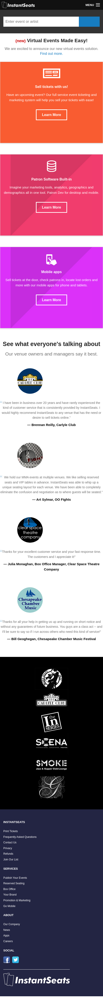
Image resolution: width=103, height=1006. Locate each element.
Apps (6, 935)
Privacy (7, 848)
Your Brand (10, 894)
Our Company (11, 924)
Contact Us (9, 842)
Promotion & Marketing (16, 900)
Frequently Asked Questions (20, 837)
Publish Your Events (15, 877)
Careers (8, 941)
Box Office (9, 889)
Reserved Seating (13, 883)
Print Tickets (10, 831)
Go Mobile (9, 906)
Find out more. (51, 53)
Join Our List (10, 859)
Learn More (51, 115)
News (6, 930)
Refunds (8, 853)
